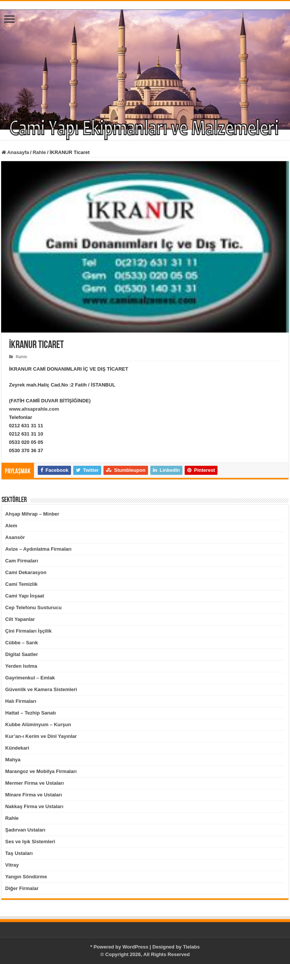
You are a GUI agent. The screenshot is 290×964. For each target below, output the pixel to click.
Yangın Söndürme (26, 876)
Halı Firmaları (20, 701)
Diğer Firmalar (22, 888)
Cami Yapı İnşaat (24, 596)
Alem (11, 525)
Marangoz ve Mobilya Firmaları (41, 771)
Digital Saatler (21, 654)
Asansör (15, 537)
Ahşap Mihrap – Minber (32, 514)
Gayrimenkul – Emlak (30, 678)
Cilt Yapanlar (20, 619)
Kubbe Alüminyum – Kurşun (38, 724)
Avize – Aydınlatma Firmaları (38, 549)
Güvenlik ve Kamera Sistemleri (41, 689)
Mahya (12, 759)
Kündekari (17, 748)
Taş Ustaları (19, 853)
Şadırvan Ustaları (25, 830)
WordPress (135, 947)
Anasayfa (15, 152)
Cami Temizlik (21, 584)
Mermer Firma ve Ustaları (34, 783)
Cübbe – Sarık (21, 642)
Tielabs (191, 947)
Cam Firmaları (21, 561)
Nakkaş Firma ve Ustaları (34, 806)
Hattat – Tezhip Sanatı (30, 713)
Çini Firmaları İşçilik (28, 631)
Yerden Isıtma (21, 666)
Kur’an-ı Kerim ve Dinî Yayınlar (41, 736)
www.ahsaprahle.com (34, 409)
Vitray (12, 865)
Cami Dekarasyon (25, 572)
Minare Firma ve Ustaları (33, 795)
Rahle (39, 152)
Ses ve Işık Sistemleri (30, 841)
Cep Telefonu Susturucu (33, 607)
